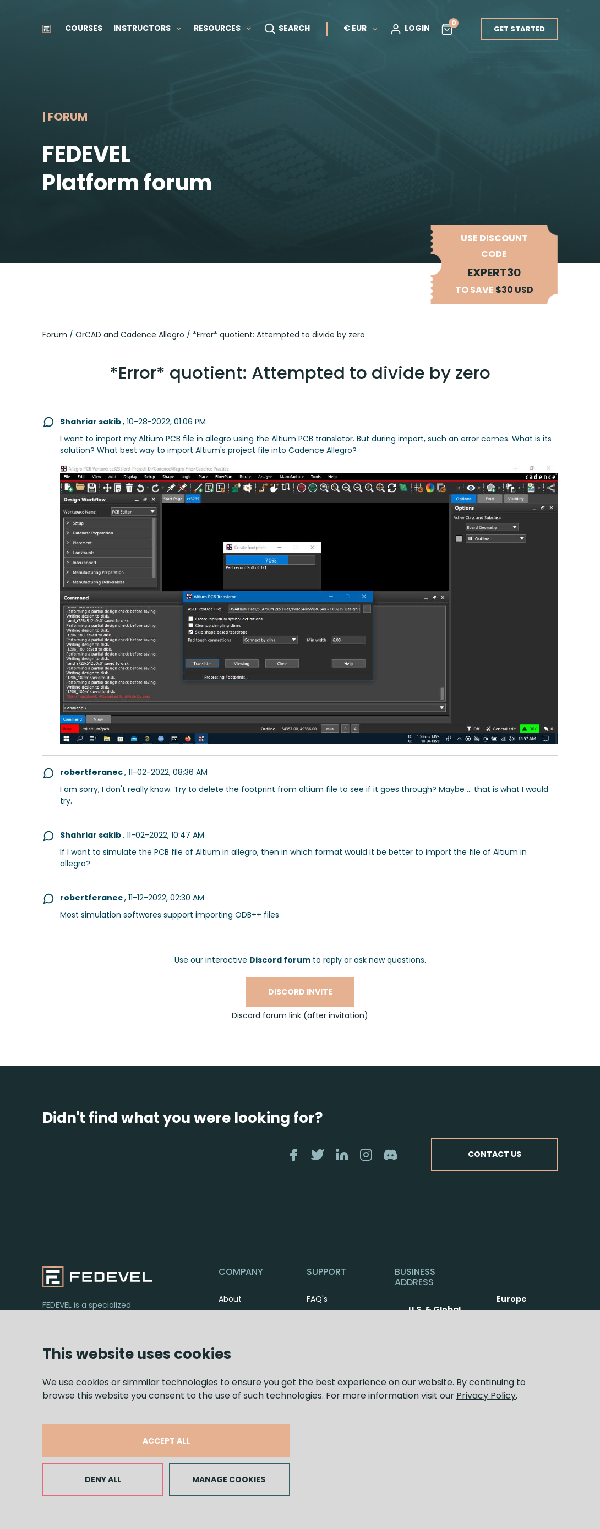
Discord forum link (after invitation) (300, 1015)
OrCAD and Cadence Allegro (129, 334)
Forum (54, 334)
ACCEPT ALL (166, 1440)
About (230, 1298)
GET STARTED (519, 29)
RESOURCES (223, 28)
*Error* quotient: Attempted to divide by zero (279, 334)
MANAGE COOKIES (228, 1479)
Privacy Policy (486, 1395)
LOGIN (410, 29)
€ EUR (361, 28)
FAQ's (317, 1298)
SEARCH (287, 29)
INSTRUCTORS (148, 28)
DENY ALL (103, 1479)
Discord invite (300, 991)
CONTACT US (485, 1154)
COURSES (83, 28)
